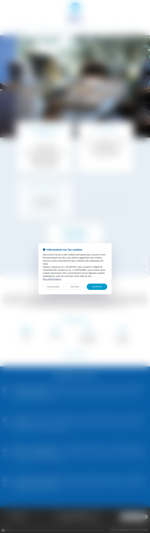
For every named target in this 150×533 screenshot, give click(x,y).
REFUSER (75, 286)
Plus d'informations (52, 279)
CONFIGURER (53, 286)
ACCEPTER (97, 286)
